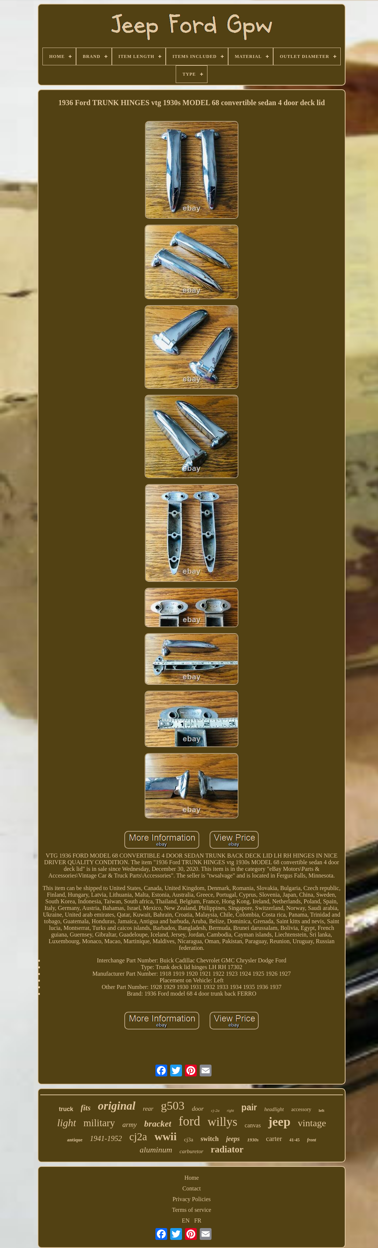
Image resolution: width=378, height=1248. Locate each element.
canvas (253, 1125)
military (99, 1122)
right (230, 1111)
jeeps (233, 1138)
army (129, 1124)
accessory (301, 1109)
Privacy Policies (191, 1199)
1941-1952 (106, 1138)
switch (209, 1138)
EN (186, 1220)
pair (249, 1107)
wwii (165, 1136)
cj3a (188, 1139)
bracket (157, 1123)
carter (274, 1138)
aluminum (156, 1149)
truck (66, 1109)
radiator (227, 1149)
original (116, 1105)
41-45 (294, 1139)
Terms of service (191, 1210)
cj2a (138, 1136)
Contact (191, 1188)
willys (222, 1121)
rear (148, 1108)
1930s (252, 1139)
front (311, 1139)
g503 (173, 1105)
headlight (274, 1109)
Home (191, 1178)
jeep (279, 1121)
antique (75, 1139)
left (321, 1110)
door (198, 1108)
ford (189, 1121)
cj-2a (215, 1110)
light (66, 1122)
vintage (312, 1123)
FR (198, 1220)
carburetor (191, 1151)
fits (86, 1107)
